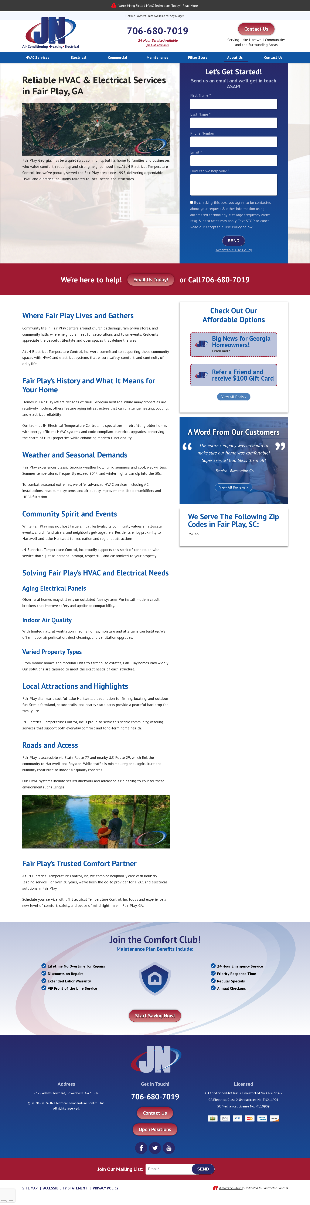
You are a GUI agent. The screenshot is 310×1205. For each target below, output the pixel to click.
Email (196, 152)
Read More (190, 5)
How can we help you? (209, 170)
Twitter (155, 1148)
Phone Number (202, 133)
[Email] (173, 1169)
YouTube (169, 1148)
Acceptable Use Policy (234, 249)
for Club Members (158, 45)
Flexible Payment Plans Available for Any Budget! (155, 16)
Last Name (200, 114)
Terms (11, 1201)
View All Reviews (232, 487)
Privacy (4, 1201)
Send (234, 240)
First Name (200, 95)
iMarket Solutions (231, 1188)
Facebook (141, 1148)
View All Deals (232, 396)
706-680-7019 (157, 30)
